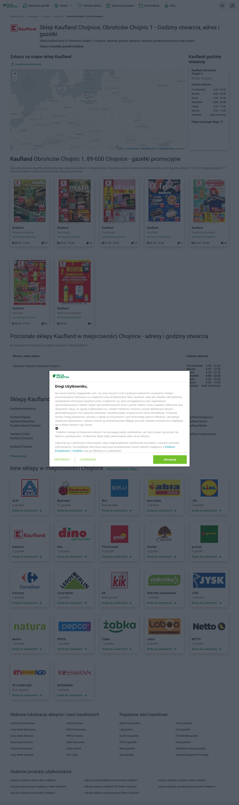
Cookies (78, 450)
